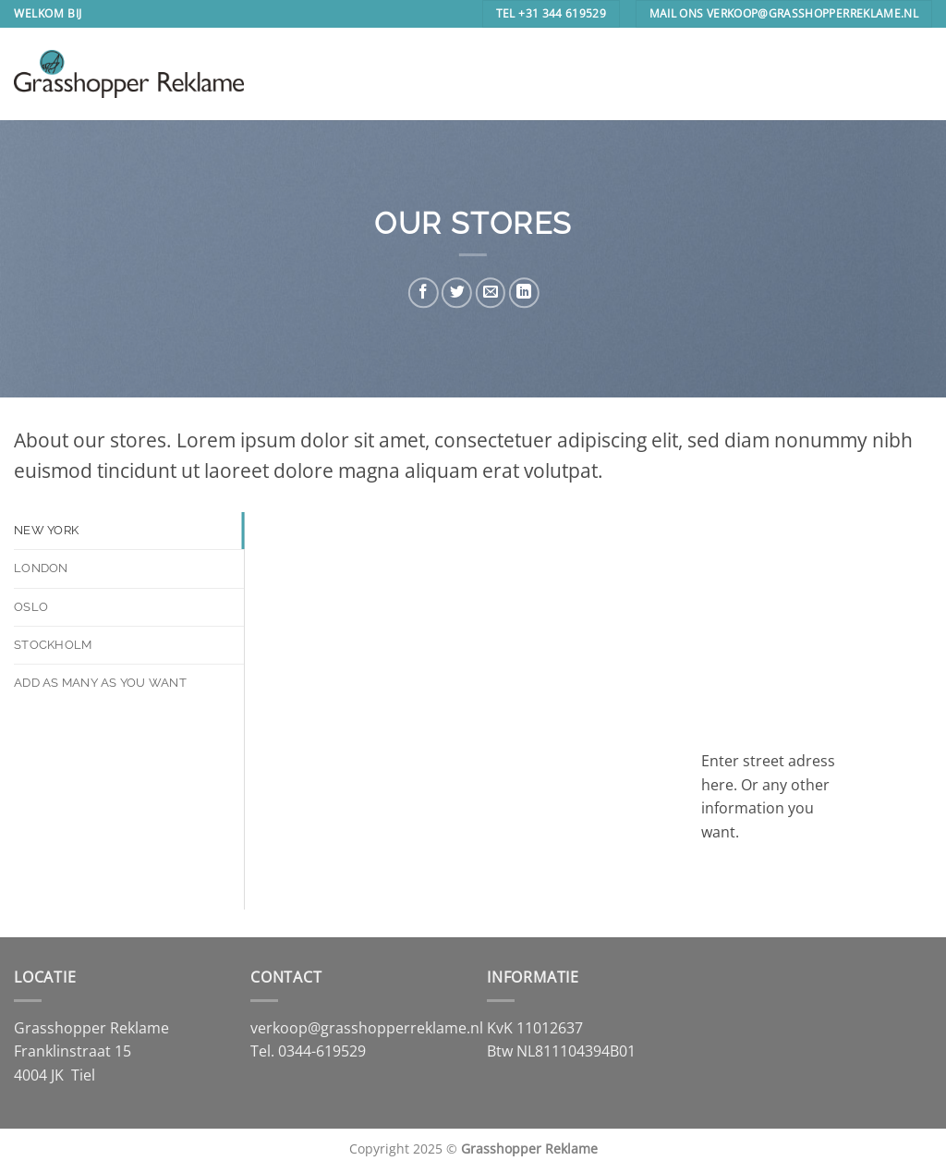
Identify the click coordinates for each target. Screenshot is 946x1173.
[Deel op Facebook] (423, 292)
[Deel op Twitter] (457, 292)
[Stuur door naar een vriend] (490, 292)
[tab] (129, 530)
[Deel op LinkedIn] (523, 292)
